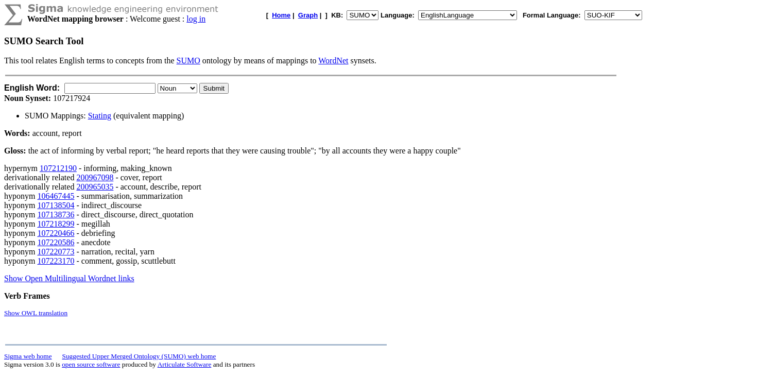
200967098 (94, 177)
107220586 (55, 242)
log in (195, 18)
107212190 (58, 168)
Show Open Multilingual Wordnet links (69, 278)
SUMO (188, 60)
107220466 (55, 233)
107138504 (55, 205)
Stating (99, 115)
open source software (91, 364)
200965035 (94, 186)
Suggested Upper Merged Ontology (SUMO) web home (139, 356)
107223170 (55, 260)
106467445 (55, 196)
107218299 (55, 223)
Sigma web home (28, 356)
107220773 (55, 251)
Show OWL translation (35, 313)
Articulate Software (185, 364)
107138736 (55, 214)
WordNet (333, 60)
